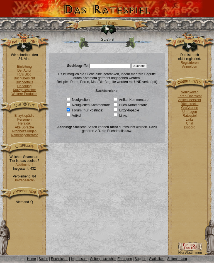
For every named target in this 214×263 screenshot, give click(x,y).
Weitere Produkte (24, 94)
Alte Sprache (24, 127)
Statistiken (156, 259)
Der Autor (24, 70)
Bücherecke (189, 104)
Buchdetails (24, 82)
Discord (189, 127)
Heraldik (24, 123)
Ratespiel (189, 116)
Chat (189, 123)
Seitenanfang (177, 259)
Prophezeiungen (24, 131)
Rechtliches (59, 259)
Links (189, 119)
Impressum (79, 259)
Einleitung (24, 67)
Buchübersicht (24, 78)
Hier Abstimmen (190, 251)
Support (140, 259)
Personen (24, 119)
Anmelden (189, 67)
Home (100, 23)
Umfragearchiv (24, 180)
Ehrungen (124, 259)
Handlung (24, 86)
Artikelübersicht (189, 100)
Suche (113, 23)
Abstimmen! (24, 165)
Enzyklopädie (24, 116)
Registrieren (190, 63)
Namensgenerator (24, 135)
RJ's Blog (24, 74)
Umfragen (189, 112)
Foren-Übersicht (189, 96)
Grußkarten (189, 108)
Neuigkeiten (189, 92)
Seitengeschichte (103, 259)
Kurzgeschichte (24, 90)
